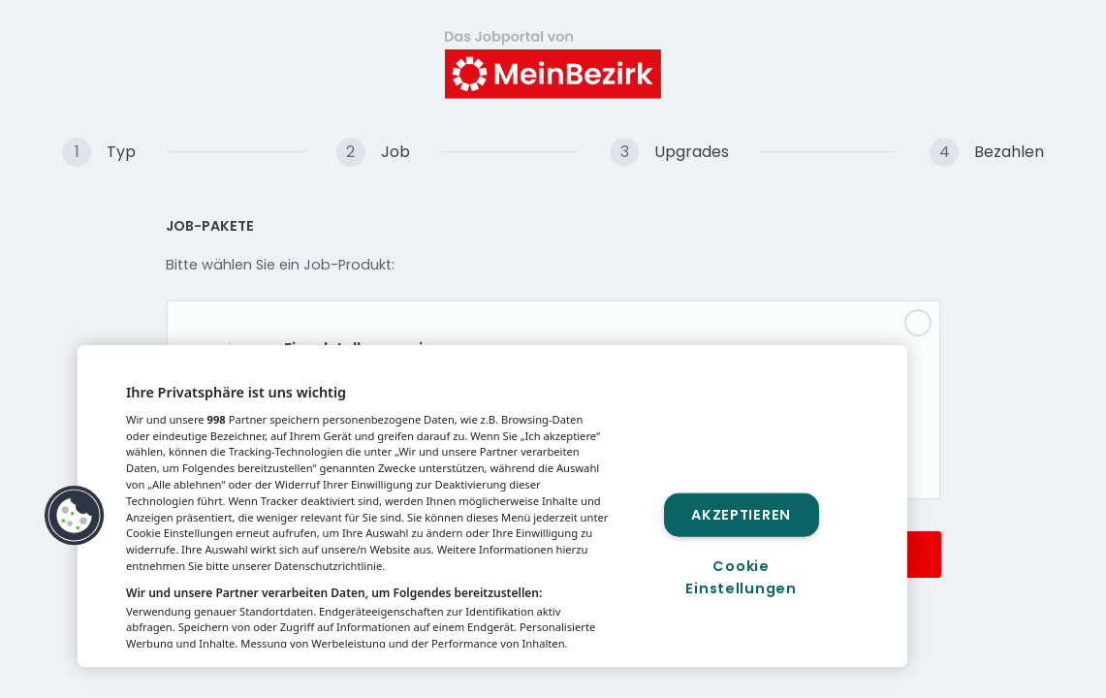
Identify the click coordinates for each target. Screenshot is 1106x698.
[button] (75, 516)
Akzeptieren (741, 514)
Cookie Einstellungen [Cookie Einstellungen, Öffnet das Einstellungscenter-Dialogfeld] (740, 577)
